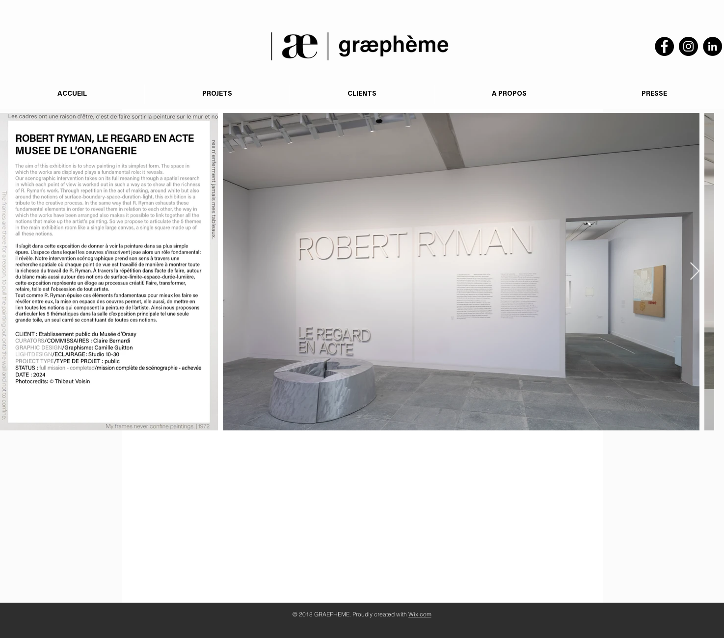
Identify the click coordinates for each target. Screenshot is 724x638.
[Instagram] (688, 46)
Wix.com (419, 614)
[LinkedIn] (712, 46)
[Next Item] (694, 271)
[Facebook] (664, 46)
